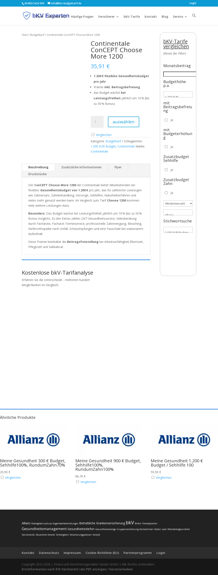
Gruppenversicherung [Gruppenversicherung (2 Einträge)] (128, 529)
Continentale (126, 146)
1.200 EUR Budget (103, 146)
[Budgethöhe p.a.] (178, 94)
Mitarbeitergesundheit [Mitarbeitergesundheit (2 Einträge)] (179, 529)
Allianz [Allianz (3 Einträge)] (26, 523)
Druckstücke (37, 174)
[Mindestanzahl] (178, 203)
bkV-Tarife (132, 17)
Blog (165, 17)
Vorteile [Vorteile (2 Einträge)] (96, 534)
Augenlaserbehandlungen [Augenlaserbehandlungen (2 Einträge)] (65, 523)
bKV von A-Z (57, 17)
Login (192, 3)
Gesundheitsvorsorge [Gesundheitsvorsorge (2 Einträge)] (105, 529)
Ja (172, 120)
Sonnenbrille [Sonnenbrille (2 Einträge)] (28, 534)
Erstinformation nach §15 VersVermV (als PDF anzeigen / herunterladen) (77, 569)
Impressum (72, 553)
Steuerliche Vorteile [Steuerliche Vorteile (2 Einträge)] (45, 534)
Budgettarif (37, 35)
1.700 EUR (178, 97)
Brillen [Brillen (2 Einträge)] (138, 523)
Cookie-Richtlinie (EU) (102, 553)
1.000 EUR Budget (178, 233)
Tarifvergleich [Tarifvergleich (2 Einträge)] (62, 534)
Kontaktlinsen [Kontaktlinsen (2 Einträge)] (146, 529)
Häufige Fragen (82, 17)
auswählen (124, 122)
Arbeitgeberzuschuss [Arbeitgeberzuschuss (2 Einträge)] (41, 523)
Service (178, 17)
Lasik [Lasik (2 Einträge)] (164, 529)
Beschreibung (38, 167)
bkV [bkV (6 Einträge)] (130, 522)
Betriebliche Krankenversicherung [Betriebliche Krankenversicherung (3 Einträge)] (102, 523)
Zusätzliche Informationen (81, 167)
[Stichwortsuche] (178, 230)
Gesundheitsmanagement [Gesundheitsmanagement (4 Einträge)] (44, 528)
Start (40, 17)
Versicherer (106, 17)
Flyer (118, 167)
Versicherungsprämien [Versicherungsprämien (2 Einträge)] (81, 534)
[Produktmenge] (97, 122)
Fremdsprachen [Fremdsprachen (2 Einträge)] (149, 523)
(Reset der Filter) (174, 53)
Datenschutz (49, 553)
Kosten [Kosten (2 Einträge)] (157, 529)
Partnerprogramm (137, 553)
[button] (194, 19)
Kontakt (151, 17)
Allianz (178, 215)
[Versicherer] (178, 212)
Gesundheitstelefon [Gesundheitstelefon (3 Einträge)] (80, 529)
